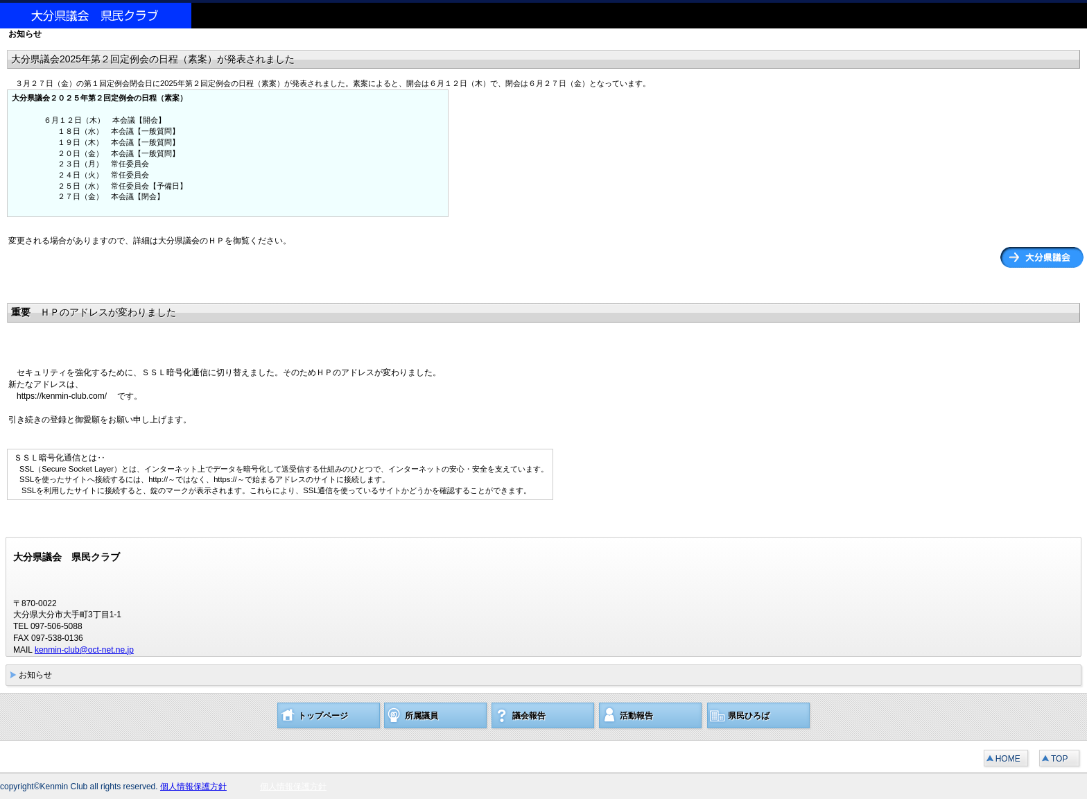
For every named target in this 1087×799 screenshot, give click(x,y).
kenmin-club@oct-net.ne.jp (84, 650)
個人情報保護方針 (193, 786)
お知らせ (35, 675)
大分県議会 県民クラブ (104, 15)
